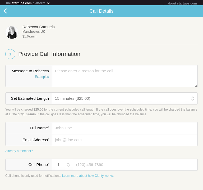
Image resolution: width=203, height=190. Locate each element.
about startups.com (182, 3)
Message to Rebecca (28, 75)
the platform (28, 3)
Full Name (39, 129)
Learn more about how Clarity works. (88, 177)
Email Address (35, 141)
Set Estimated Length (30, 99)
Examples (42, 78)
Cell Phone (39, 165)
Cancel (10, 12)
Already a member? (19, 152)
